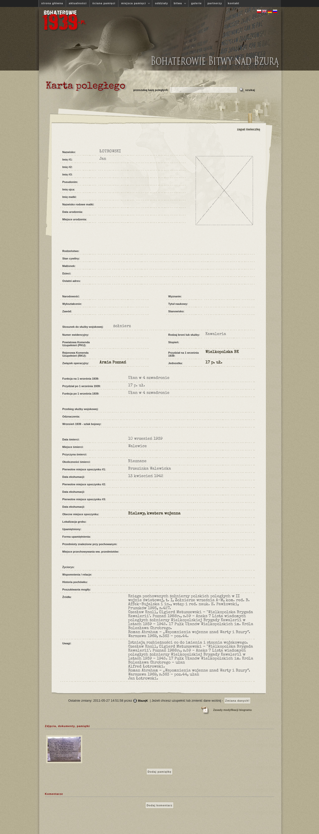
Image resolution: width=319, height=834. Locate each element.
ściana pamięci (103, 3)
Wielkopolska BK (222, 352)
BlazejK (143, 700)
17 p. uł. (213, 363)
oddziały (161, 3)
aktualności (78, 3)
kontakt (233, 3)
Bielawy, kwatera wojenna (154, 514)
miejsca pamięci (134, 3)
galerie (196, 3)
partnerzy (214, 3)
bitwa (178, 3)
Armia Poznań (112, 363)
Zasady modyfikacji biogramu (232, 709)
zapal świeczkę (248, 129)
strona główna (52, 3)
